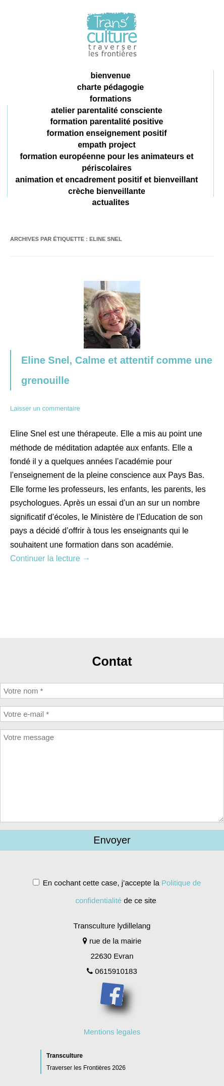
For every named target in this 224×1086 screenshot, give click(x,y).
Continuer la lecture (50, 558)
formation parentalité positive (106, 121)
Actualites (111, 202)
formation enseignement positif (106, 133)
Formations (111, 98)
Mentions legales (112, 1031)
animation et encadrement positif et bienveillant (107, 179)
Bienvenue (110, 75)
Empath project (107, 144)
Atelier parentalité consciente (106, 110)
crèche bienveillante (106, 191)
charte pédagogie (110, 87)
